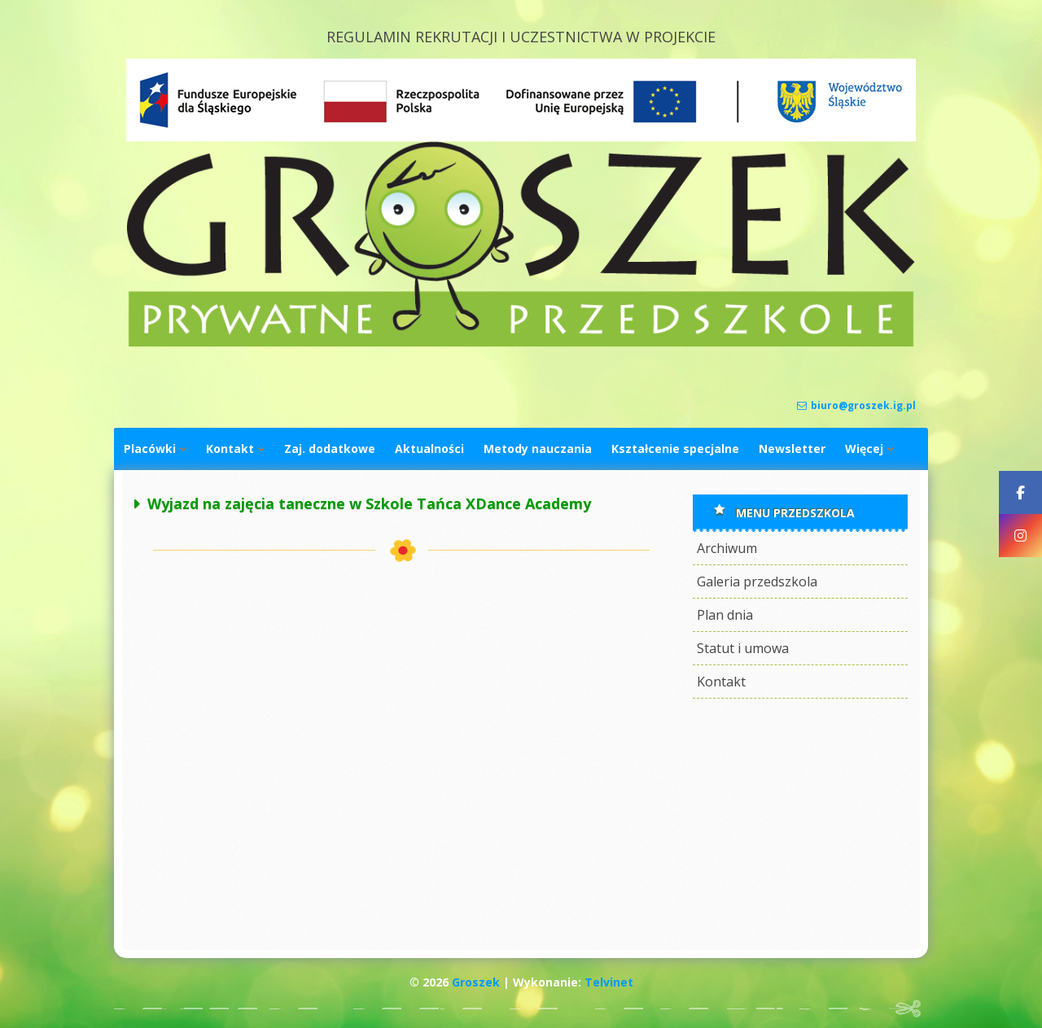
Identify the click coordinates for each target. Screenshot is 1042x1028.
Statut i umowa (743, 648)
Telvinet (608, 982)
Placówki (150, 448)
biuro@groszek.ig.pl (856, 405)
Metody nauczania (538, 448)
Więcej (864, 448)
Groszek (476, 982)
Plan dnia (725, 615)
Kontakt (230, 448)
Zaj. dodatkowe (329, 448)
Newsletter (792, 448)
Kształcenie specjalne (675, 448)
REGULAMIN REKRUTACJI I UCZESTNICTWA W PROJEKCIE (521, 36)
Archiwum (727, 548)
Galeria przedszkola (757, 581)
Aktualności (429, 448)
